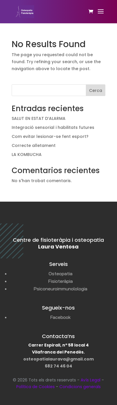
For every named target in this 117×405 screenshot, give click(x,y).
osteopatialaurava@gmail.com (58, 359)
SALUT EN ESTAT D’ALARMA (38, 118)
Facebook (60, 317)
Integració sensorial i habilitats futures (53, 127)
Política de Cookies (35, 387)
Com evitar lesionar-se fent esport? (50, 136)
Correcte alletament (34, 145)
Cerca (95, 90)
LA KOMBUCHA (27, 154)
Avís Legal (90, 380)
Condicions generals (80, 387)
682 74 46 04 (58, 366)
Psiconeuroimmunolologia (60, 289)
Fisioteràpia (60, 281)
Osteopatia (60, 273)
